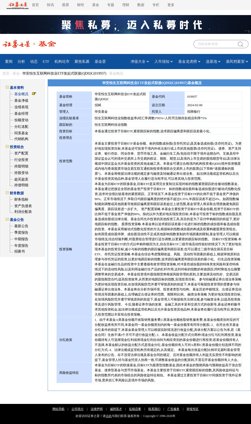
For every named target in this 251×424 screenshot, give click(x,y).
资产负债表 (23, 206)
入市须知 (161, 61)
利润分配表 (23, 212)
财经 (80, 5)
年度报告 (21, 246)
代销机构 (21, 139)
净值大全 (138, 61)
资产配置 (21, 153)
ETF (46, 61)
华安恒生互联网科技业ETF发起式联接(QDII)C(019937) (64, 73)
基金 (95, 5)
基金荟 (100, 61)
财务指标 (21, 199)
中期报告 (21, 239)
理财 (125, 5)
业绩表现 (21, 107)
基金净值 (21, 100)
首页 (35, 5)
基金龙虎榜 (187, 61)
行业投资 (21, 160)
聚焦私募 (82, 61)
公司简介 (78, 409)
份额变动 (21, 120)
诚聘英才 (116, 409)
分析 (21, 61)
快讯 (50, 5)
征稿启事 (135, 409)
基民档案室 (235, 61)
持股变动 (21, 173)
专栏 (155, 5)
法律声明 (97, 409)
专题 (110, 5)
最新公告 (21, 226)
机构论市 (62, 61)
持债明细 (21, 185)
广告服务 (173, 409)
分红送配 (21, 127)
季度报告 (21, 232)
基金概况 (21, 94)
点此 (109, 416)
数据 (140, 5)
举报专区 (192, 409)
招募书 (19, 251)
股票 (65, 5)
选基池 (211, 61)
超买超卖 (21, 179)
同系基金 (21, 133)
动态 (34, 61)
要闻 (9, 61)
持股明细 (21, 166)
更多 (170, 5)
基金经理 (21, 113)
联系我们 (154, 409)
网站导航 (58, 409)
